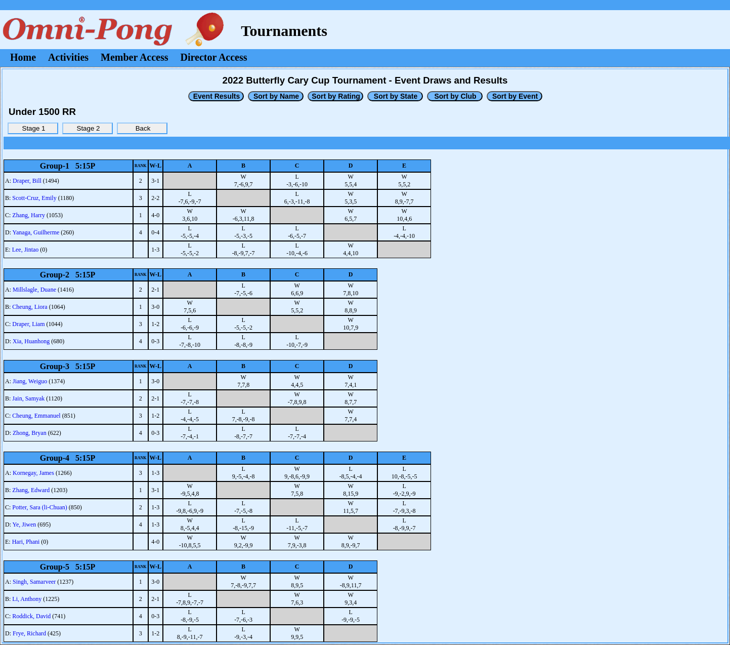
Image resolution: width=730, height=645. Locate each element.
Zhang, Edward (31, 490)
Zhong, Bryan (30, 432)
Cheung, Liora (29, 306)
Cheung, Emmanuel (36, 415)
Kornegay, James (33, 472)
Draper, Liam (28, 324)
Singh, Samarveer (34, 581)
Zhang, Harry (28, 215)
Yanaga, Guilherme (36, 232)
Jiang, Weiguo (30, 381)
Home (23, 57)
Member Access (134, 57)
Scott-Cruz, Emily (34, 197)
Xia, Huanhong (31, 341)
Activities (68, 57)
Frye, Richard (29, 633)
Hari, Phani (26, 541)
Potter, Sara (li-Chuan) (39, 507)
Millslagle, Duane (34, 289)
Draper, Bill (27, 180)
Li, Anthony (26, 598)
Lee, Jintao (25, 249)
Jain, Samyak (28, 398)
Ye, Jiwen (24, 524)
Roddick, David (31, 616)
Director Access (214, 57)
